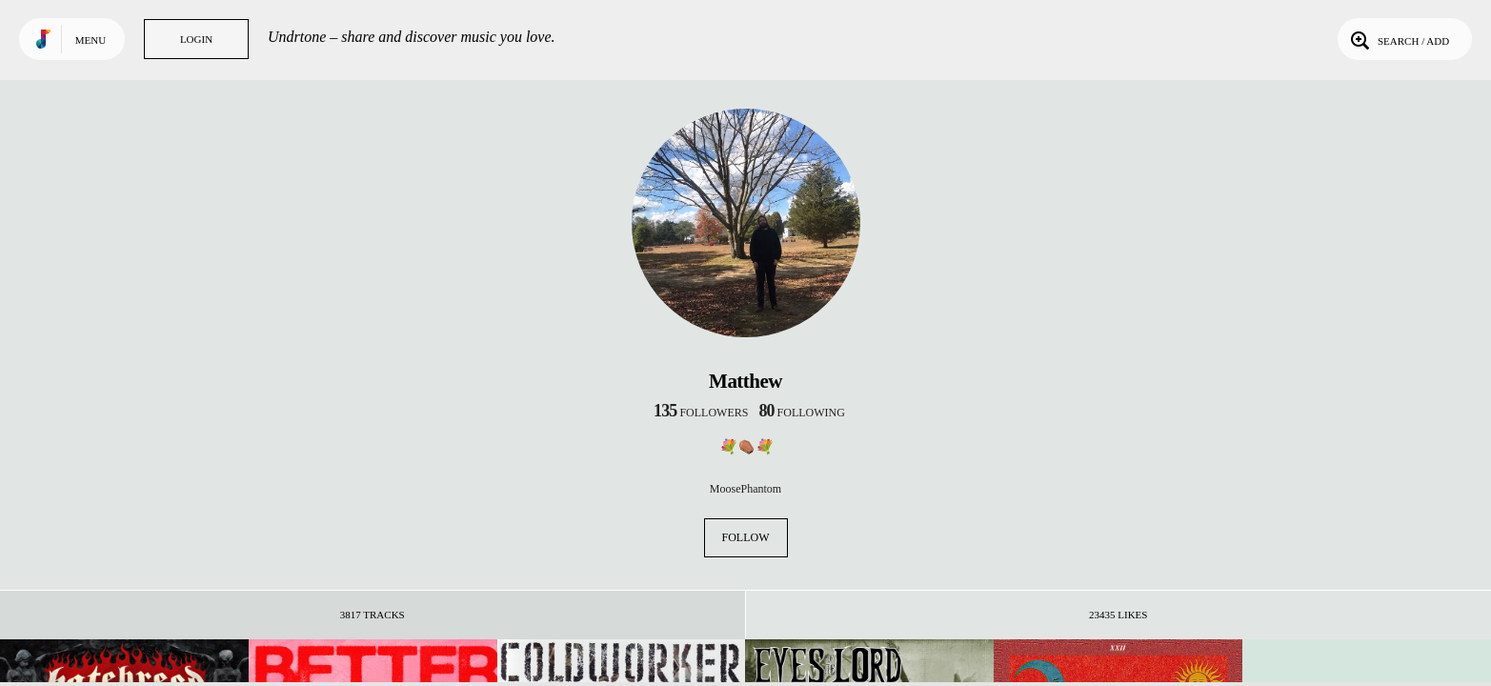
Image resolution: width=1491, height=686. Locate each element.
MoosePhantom (745, 488)
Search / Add (1398, 39)
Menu (90, 40)
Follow (746, 537)
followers (701, 412)
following (801, 412)
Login (196, 39)
